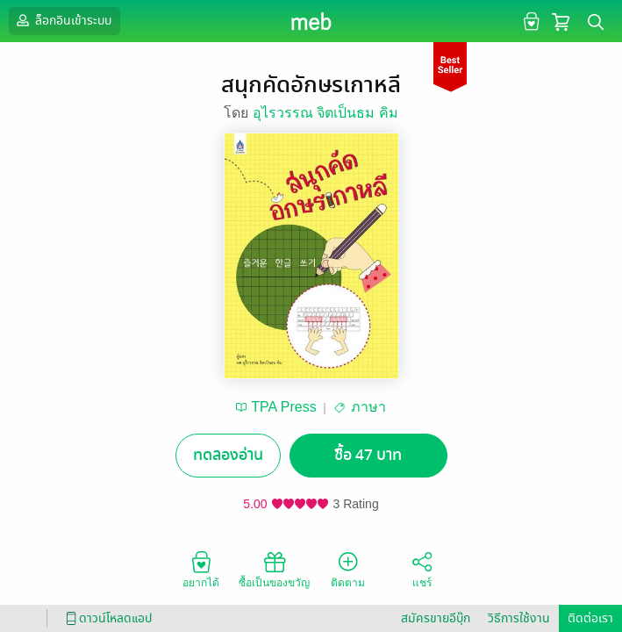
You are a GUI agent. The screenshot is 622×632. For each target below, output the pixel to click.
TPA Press (283, 406)
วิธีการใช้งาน (519, 618)
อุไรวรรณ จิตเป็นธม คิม (325, 112)
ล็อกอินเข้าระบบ (62, 20)
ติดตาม (348, 569)
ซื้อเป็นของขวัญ (274, 569)
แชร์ (422, 569)
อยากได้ (200, 569)
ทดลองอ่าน (228, 455)
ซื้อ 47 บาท (368, 455)
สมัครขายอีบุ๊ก (435, 618)
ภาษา (368, 406)
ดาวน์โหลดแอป (106, 618)
